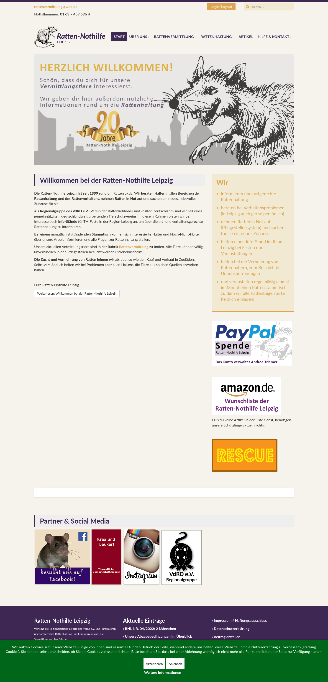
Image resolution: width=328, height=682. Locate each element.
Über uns (139, 36)
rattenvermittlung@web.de (55, 6)
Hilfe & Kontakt (275, 36)
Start (119, 36)
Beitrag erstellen (227, 636)
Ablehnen (175, 664)
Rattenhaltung (217, 36)
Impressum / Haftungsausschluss (240, 620)
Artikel (245, 36)
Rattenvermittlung (175, 36)
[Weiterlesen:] (77, 293)
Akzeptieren (154, 664)
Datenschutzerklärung (232, 628)
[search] (269, 6)
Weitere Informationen (162, 672)
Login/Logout (221, 6)
